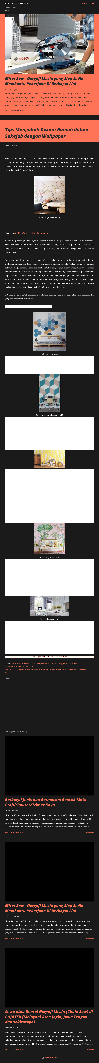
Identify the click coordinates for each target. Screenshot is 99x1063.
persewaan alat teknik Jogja (51, 664)
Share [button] (7, 111)
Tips (23, 666)
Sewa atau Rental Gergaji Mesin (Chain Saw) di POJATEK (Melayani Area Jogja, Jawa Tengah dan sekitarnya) (49, 1017)
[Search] (84, 3)
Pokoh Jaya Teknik (16, 3)
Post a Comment (17, 111)
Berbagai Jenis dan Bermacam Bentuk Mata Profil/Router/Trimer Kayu (45, 802)
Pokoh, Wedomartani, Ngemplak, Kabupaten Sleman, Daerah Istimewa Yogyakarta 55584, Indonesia (49, 670)
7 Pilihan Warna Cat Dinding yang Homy (33, 233)
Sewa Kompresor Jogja (13, 666)
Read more (90, 832)
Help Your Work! (16, 664)
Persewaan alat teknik (32, 664)
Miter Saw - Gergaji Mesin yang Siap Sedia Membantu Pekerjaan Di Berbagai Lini (44, 81)
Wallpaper (30, 666)
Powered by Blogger (49, 1057)
